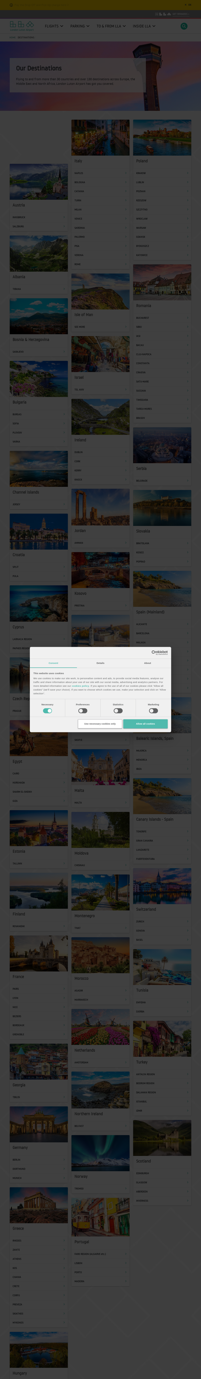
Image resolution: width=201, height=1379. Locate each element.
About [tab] (147, 663)
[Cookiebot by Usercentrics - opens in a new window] (154, 652)
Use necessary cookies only (100, 724)
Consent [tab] (53, 663)
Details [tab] (100, 663)
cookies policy (80, 686)
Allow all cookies (145, 724)
